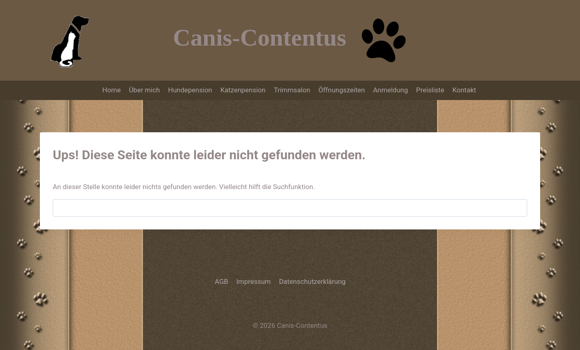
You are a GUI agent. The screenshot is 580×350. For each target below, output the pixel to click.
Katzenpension (242, 90)
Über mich (144, 90)
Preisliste (430, 90)
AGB (221, 281)
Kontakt (465, 90)
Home (111, 90)
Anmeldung (390, 90)
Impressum (253, 281)
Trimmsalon (292, 90)
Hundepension (190, 90)
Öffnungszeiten (341, 90)
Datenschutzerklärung (312, 281)
